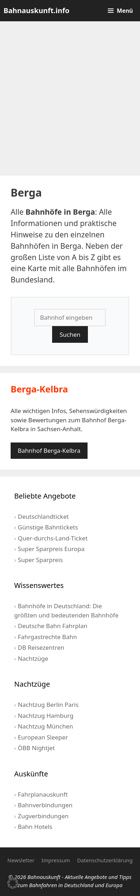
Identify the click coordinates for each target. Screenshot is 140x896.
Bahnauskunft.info (36, 10)
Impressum (55, 860)
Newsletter (20, 860)
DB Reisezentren (41, 647)
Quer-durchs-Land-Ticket (53, 538)
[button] (13, 883)
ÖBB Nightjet (36, 748)
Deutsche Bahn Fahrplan (52, 626)
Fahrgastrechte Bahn (47, 637)
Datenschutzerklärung (105, 860)
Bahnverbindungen (45, 805)
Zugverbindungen (43, 816)
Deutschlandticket (43, 516)
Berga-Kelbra (39, 389)
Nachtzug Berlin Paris (48, 704)
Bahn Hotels (35, 827)
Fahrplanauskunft (43, 794)
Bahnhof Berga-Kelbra (49, 450)
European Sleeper (43, 737)
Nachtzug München (45, 726)
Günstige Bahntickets (48, 527)
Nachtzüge (33, 658)
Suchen (70, 334)
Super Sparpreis (40, 560)
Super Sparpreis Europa (51, 549)
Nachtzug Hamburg (45, 715)
